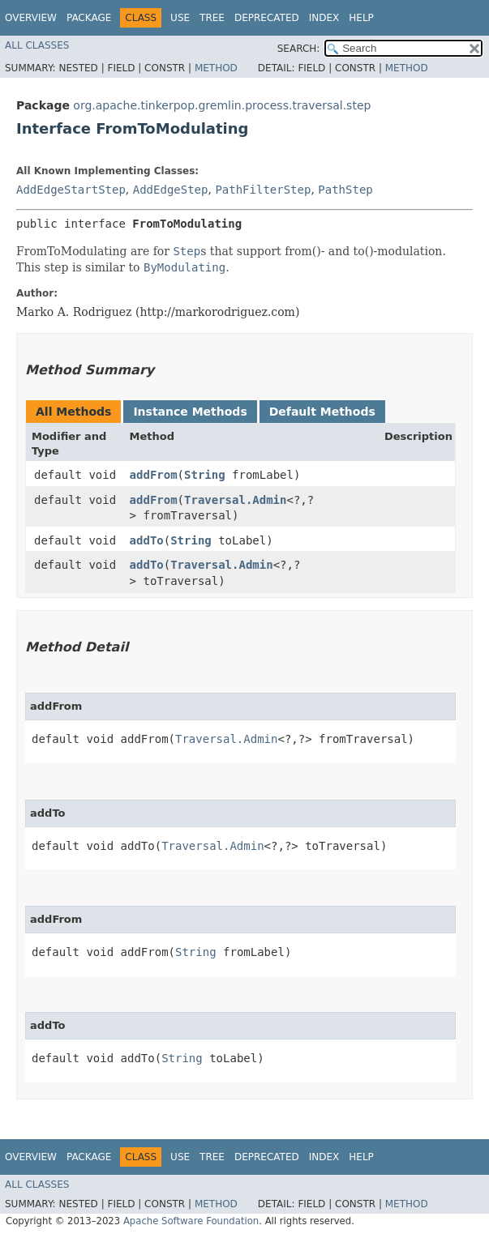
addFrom (154, 474)
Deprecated (266, 17)
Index (324, 17)
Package (88, 17)
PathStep (345, 189)
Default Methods (322, 411)
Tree (212, 17)
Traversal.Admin (235, 499)
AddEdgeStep (170, 189)
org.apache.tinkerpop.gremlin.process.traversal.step (222, 105)
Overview (31, 17)
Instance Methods (190, 411)
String (204, 474)
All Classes (37, 45)
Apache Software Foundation (191, 1221)
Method (216, 68)
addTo (147, 540)
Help (361, 17)
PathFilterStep (263, 189)
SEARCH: (298, 48)
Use (180, 17)
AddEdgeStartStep (71, 189)
